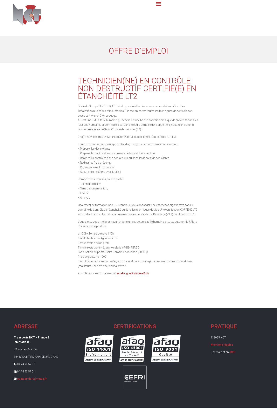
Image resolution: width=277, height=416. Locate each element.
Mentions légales (222, 344)
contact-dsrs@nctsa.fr (32, 378)
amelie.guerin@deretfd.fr (132, 273)
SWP (232, 352)
